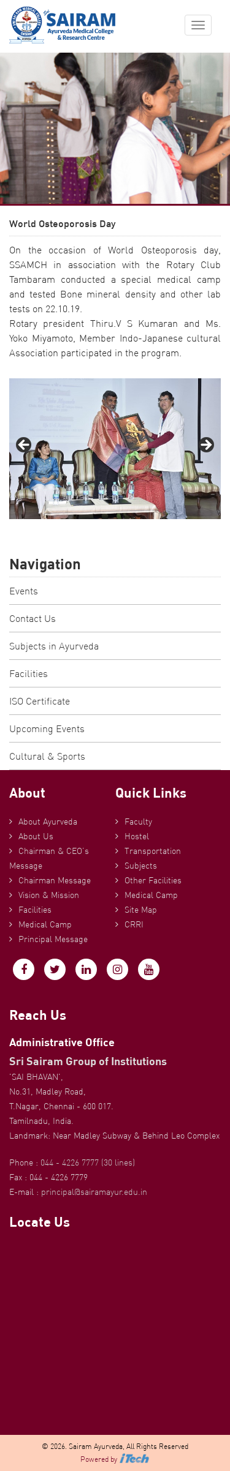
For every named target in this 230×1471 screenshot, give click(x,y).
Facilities (28, 673)
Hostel (137, 836)
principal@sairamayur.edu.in (94, 1191)
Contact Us (32, 618)
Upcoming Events (47, 728)
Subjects (141, 865)
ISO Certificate (39, 701)
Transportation (153, 850)
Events (23, 591)
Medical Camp (45, 924)
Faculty (138, 821)
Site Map (141, 909)
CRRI (134, 924)
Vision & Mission (48, 894)
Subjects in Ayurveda (54, 646)
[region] (115, 448)
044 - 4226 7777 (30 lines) (87, 1162)
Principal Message (53, 939)
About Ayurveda (47, 821)
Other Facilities (153, 880)
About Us (35, 836)
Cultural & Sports (47, 756)
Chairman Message (54, 880)
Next (205, 445)
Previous (24, 445)
